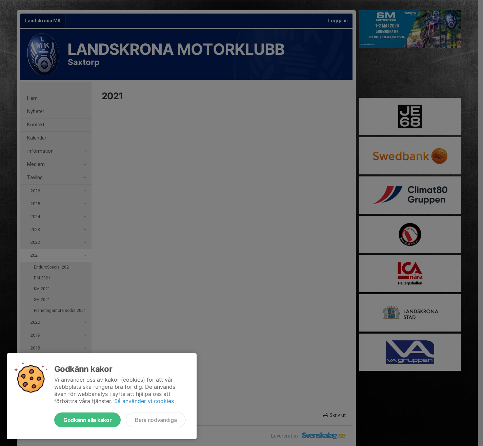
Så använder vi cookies (144, 401)
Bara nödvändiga (156, 420)
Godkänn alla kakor (87, 420)
